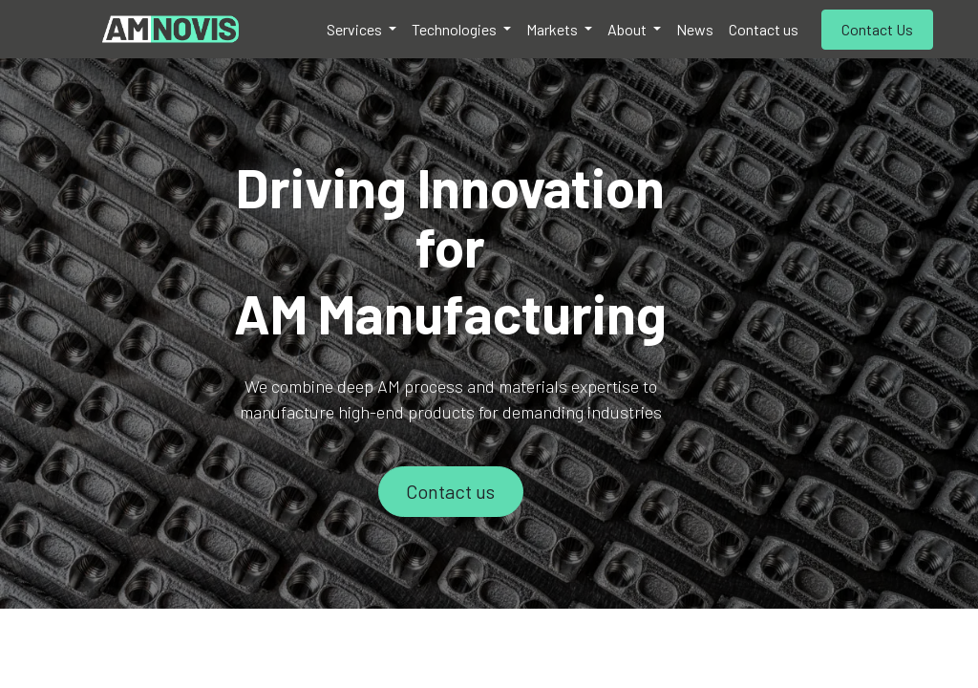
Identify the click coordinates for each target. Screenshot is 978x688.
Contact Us (877, 29)
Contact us (450, 491)
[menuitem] (361, 30)
